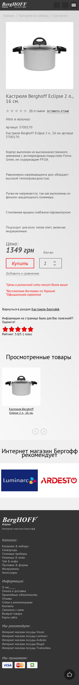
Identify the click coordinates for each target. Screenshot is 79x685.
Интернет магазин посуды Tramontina (26, 648)
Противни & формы (15, 565)
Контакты (7, 606)
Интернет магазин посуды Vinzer (23, 632)
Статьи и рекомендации (17, 602)
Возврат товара (12, 613)
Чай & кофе (10, 561)
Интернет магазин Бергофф (18, 528)
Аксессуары (9, 572)
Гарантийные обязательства (19, 595)
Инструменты (10, 569)
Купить (20, 263)
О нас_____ (9, 587)
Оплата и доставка (14, 591)
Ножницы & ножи (13, 557)
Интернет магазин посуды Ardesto (24, 640)
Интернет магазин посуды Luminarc (25, 636)
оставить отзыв (58, 111)
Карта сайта (9, 617)
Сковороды (9, 550)
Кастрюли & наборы (15, 546)
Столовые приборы (14, 554)
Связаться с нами (13, 610)
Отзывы (7, 598)
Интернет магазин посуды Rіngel (23, 644)
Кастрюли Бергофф (45, 309)
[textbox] (50, 263)
